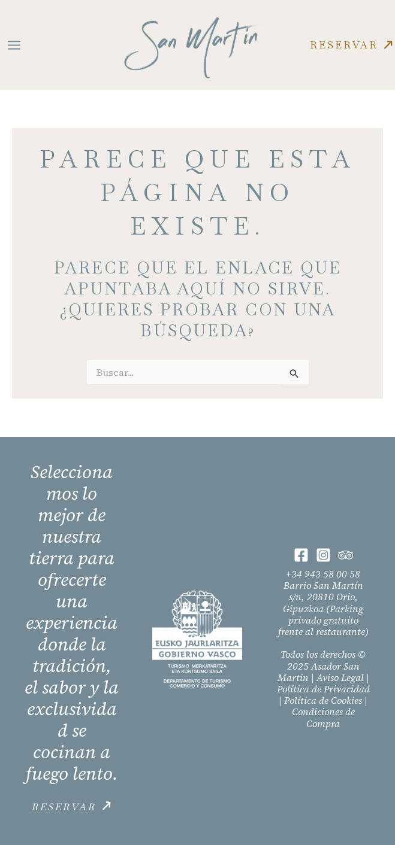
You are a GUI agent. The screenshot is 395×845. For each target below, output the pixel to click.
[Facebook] (301, 555)
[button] (352, 44)
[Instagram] (323, 555)
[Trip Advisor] (345, 555)
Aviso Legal (340, 677)
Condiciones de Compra (323, 717)
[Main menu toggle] (14, 45)
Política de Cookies (323, 700)
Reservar (63, 807)
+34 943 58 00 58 (323, 573)
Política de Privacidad (323, 688)
